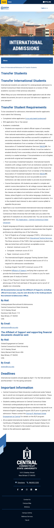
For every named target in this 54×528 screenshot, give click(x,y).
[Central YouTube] (36, 489)
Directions (21, 483)
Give (10, 2)
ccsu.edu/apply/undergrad (36, 118)
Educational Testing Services (41, 238)
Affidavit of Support (19, 271)
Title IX (27, 520)
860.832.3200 (34, 483)
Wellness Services (27, 516)
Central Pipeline (47, 2)
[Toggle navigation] (51, 7)
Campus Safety (27, 513)
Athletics (27, 507)
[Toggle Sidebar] (27, 60)
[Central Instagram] (27, 489)
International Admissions (15, 67)
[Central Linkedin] (31, 489)
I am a (43, 8)
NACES (42, 146)
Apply (4, 2)
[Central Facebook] (17, 489)
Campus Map (27, 503)
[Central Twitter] (22, 489)
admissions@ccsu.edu (9, 327)
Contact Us (27, 499)
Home (3, 67)
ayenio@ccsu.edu (7, 367)
